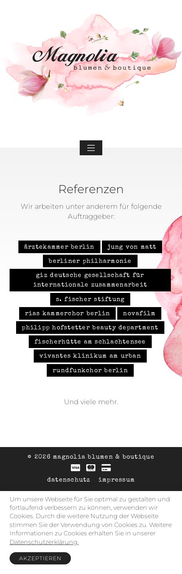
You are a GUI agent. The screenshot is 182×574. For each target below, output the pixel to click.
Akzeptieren (40, 558)
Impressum (116, 480)
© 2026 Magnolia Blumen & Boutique (91, 457)
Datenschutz (68, 480)
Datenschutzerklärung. (44, 542)
